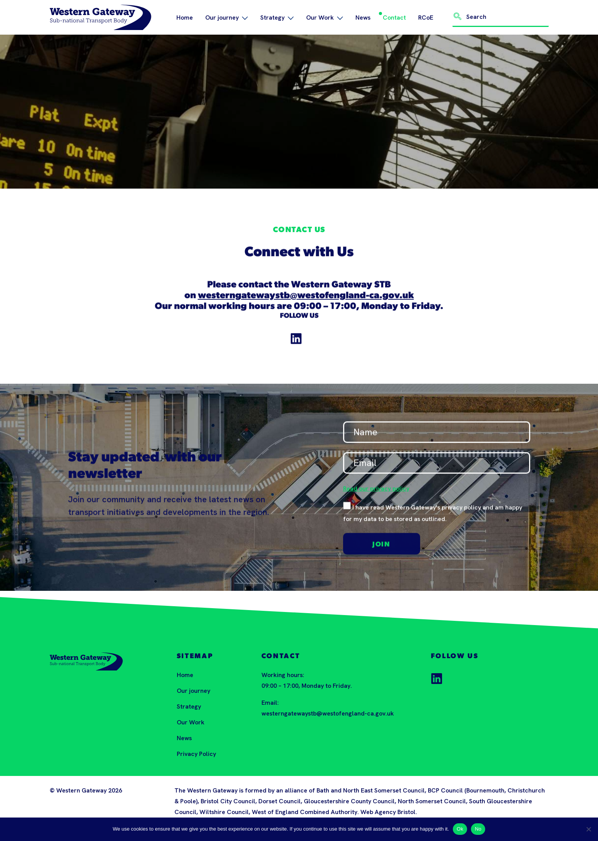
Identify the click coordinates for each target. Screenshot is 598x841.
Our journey (226, 17)
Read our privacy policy (376, 493)
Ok (460, 829)
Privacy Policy (196, 754)
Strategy (277, 17)
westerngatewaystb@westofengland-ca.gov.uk (306, 300)
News (362, 17)
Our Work (324, 17)
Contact (394, 17)
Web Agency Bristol (387, 812)
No (478, 829)
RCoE (425, 17)
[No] (588, 829)
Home (184, 17)
